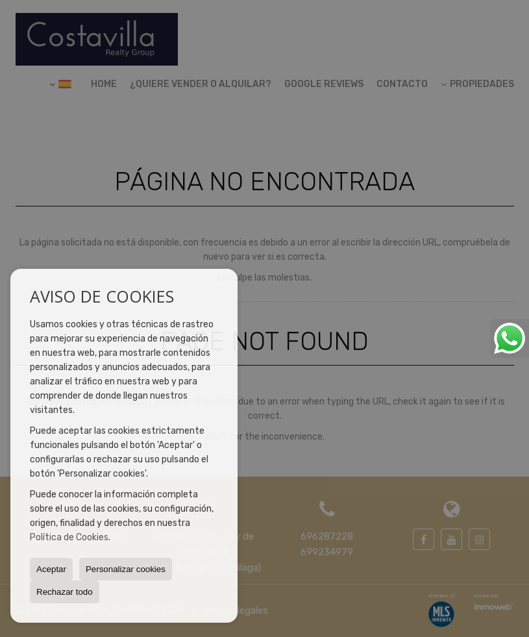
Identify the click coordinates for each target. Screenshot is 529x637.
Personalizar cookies (126, 569)
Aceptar (51, 569)
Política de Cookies (69, 537)
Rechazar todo (64, 592)
